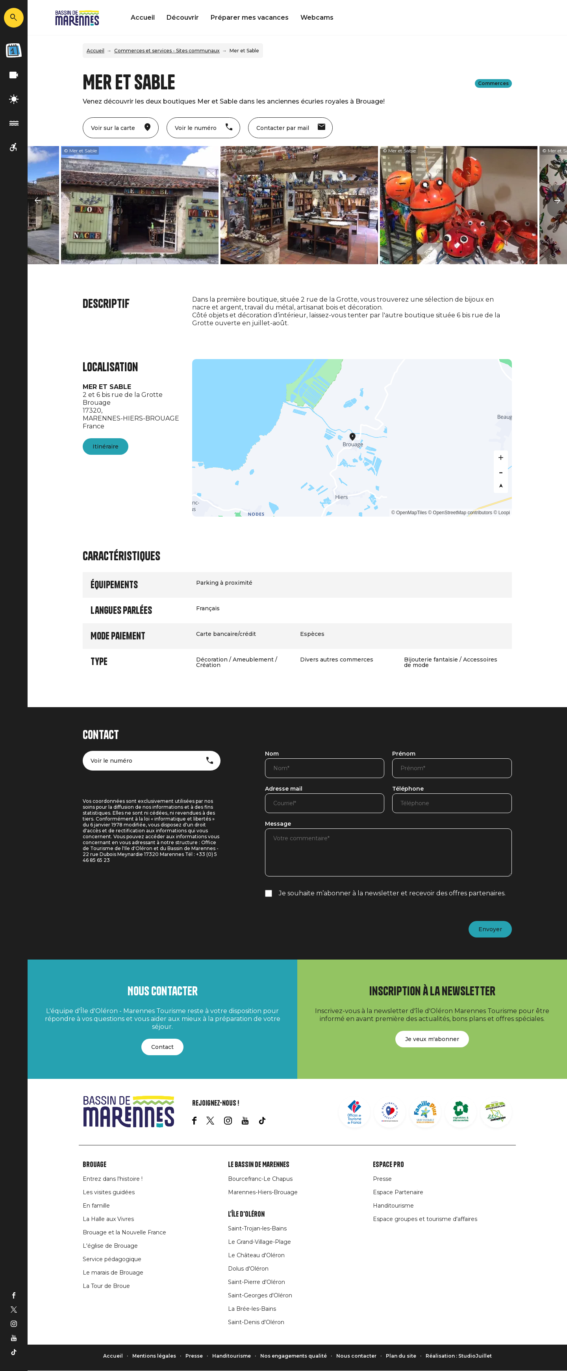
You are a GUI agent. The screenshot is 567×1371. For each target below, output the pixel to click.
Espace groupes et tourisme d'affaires (425, 1219)
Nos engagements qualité (293, 1356)
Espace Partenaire (398, 1192)
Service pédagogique (112, 1259)
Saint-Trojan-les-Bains (257, 1228)
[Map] (352, 438)
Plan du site (401, 1356)
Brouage (94, 1164)
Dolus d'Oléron (248, 1268)
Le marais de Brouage (113, 1272)
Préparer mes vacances (250, 17)
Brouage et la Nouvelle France (124, 1232)
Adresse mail (283, 789)
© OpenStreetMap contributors (460, 512)
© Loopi (501, 512)
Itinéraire (106, 446)
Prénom (403, 754)
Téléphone (408, 789)
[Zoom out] (501, 472)
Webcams (317, 17)
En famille (96, 1205)
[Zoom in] (501, 457)
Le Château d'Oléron (256, 1255)
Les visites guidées (109, 1192)
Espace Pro (388, 1164)
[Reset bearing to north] (501, 486)
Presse (382, 1179)
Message (278, 824)
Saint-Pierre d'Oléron (256, 1282)
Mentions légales (154, 1356)
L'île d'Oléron (246, 1214)
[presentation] (325, 924)
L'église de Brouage (110, 1246)
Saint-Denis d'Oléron (256, 1322)
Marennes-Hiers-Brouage (263, 1192)
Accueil (143, 17)
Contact (162, 1046)
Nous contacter (356, 1356)
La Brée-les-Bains (252, 1309)
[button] (37, 201)
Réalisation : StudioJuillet (459, 1356)
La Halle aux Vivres (108, 1219)
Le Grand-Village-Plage (259, 1242)
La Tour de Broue (106, 1286)
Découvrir (183, 17)
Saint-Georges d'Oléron (260, 1295)
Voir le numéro (111, 760)
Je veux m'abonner (432, 1039)
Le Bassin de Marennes (258, 1164)
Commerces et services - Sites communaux (167, 51)
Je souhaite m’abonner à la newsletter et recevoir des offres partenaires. (392, 893)
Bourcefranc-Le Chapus (260, 1179)
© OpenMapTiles (409, 512)
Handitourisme (393, 1205)
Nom (272, 754)
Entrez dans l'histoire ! (113, 1179)
